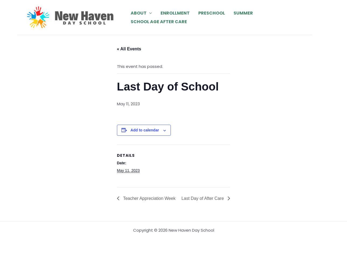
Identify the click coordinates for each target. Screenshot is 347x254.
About (141, 13)
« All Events (129, 49)
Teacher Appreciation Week (149, 198)
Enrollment (175, 13)
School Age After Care (159, 22)
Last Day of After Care (203, 198)
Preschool (211, 13)
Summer (243, 13)
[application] (149, 13)
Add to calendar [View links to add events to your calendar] (144, 130)
